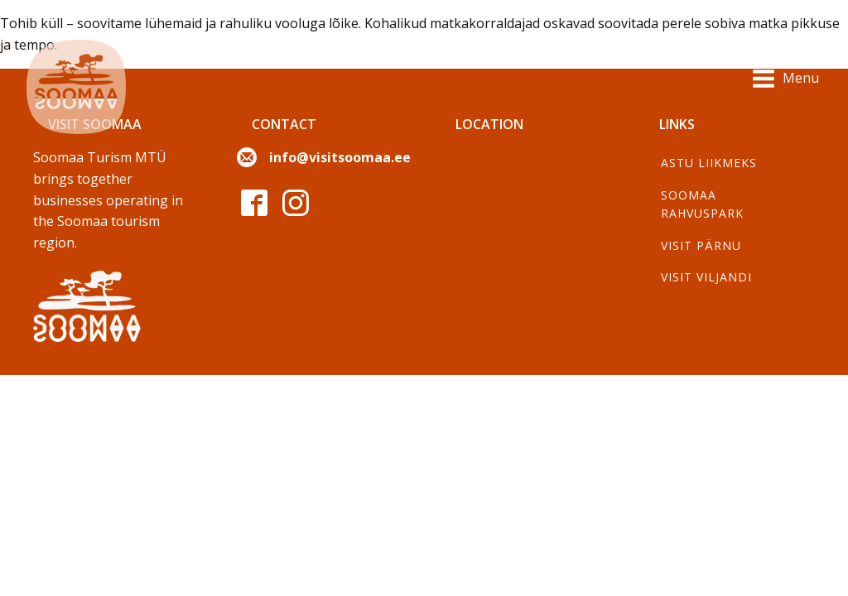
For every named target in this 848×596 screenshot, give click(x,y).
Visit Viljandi (706, 277)
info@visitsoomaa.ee (340, 157)
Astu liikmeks (709, 163)
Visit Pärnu (701, 245)
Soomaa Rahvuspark (702, 204)
